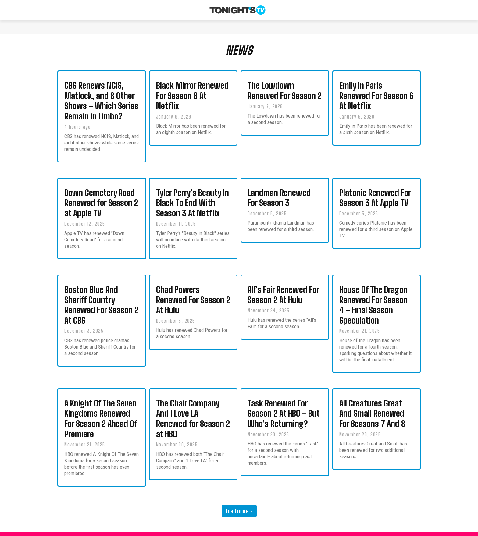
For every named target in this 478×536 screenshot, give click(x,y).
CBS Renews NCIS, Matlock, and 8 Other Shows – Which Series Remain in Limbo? (101, 105)
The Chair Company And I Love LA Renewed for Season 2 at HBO (193, 413)
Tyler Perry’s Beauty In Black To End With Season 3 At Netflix (192, 204)
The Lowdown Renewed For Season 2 (285, 96)
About (348, 530)
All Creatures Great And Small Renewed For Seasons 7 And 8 (372, 409)
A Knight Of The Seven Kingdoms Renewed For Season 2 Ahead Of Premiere (100, 413)
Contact (366, 530)
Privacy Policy (390, 530)
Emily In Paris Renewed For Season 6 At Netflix (376, 100)
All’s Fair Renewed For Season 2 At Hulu (283, 294)
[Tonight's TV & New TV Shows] (237, 10)
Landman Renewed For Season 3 (279, 200)
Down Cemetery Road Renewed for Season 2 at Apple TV (101, 204)
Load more (239, 504)
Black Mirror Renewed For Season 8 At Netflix (192, 100)
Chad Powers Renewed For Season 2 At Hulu (193, 298)
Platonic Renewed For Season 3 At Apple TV (375, 200)
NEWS (239, 53)
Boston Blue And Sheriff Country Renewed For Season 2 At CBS (101, 303)
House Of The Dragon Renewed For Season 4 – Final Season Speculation (373, 303)
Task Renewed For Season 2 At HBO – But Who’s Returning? (284, 409)
